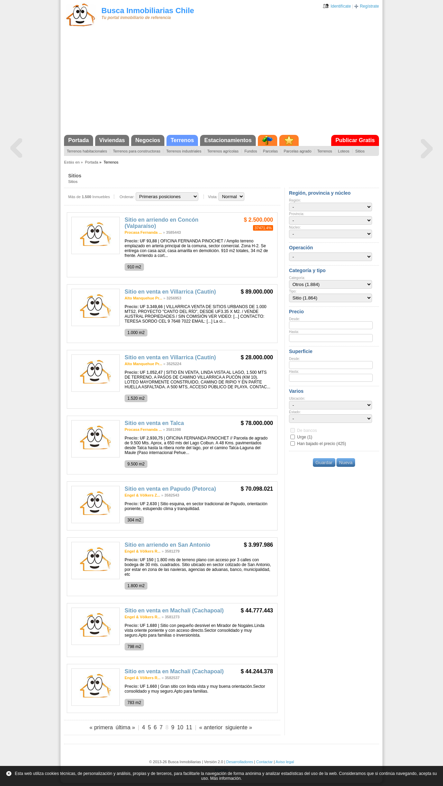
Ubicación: (297, 398)
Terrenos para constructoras (136, 151)
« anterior (211, 727)
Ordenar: (127, 197)
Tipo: (293, 291)
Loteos (344, 151)
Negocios (147, 140)
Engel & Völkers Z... (142, 495)
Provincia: (296, 214)
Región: (295, 200)
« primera (101, 727)
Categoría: (297, 278)
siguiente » (238, 727)
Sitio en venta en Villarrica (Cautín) (170, 292)
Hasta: (294, 332)
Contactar (264, 762)
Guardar (324, 462)
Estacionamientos (228, 140)
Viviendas (112, 140)
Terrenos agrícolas (223, 151)
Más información (225, 778)
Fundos (250, 151)
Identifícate (341, 6)
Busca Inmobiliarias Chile (147, 10)
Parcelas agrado (297, 151)
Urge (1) (304, 437)
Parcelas (270, 151)
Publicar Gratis (355, 140)
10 (180, 727)
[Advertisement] (221, 83)
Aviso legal (284, 762)
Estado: (295, 412)
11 (189, 727)
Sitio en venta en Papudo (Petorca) (170, 489)
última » (125, 727)
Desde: (294, 319)
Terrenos (182, 140)
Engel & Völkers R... (143, 551)
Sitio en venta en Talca (154, 423)
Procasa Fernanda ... (143, 232)
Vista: (212, 197)
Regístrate (369, 6)
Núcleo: (295, 227)
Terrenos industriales (183, 151)
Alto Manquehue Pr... (143, 298)
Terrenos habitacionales (87, 151)
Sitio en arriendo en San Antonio (167, 545)
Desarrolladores (239, 762)
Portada (78, 140)
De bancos (307, 430)
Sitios (360, 151)
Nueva (346, 462)
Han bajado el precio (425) (321, 443)
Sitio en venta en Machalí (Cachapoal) (174, 610)
